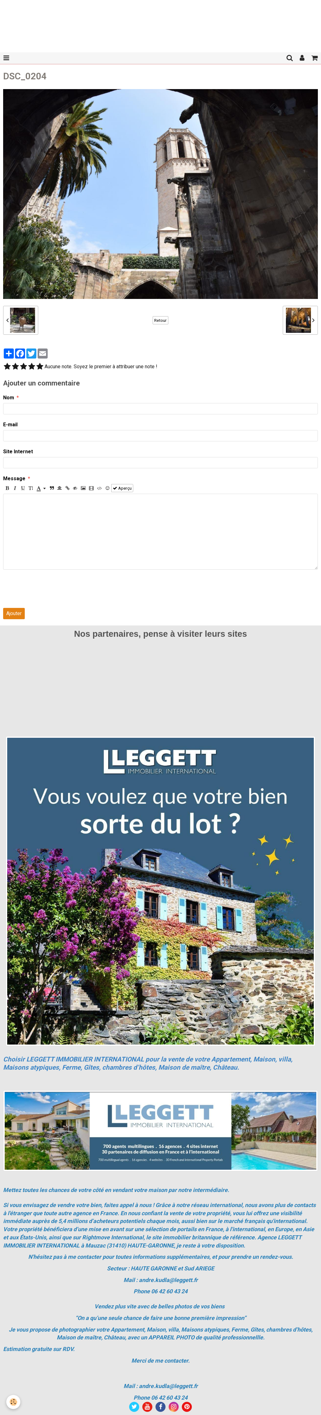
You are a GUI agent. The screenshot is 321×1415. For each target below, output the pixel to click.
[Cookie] (13, 1402)
